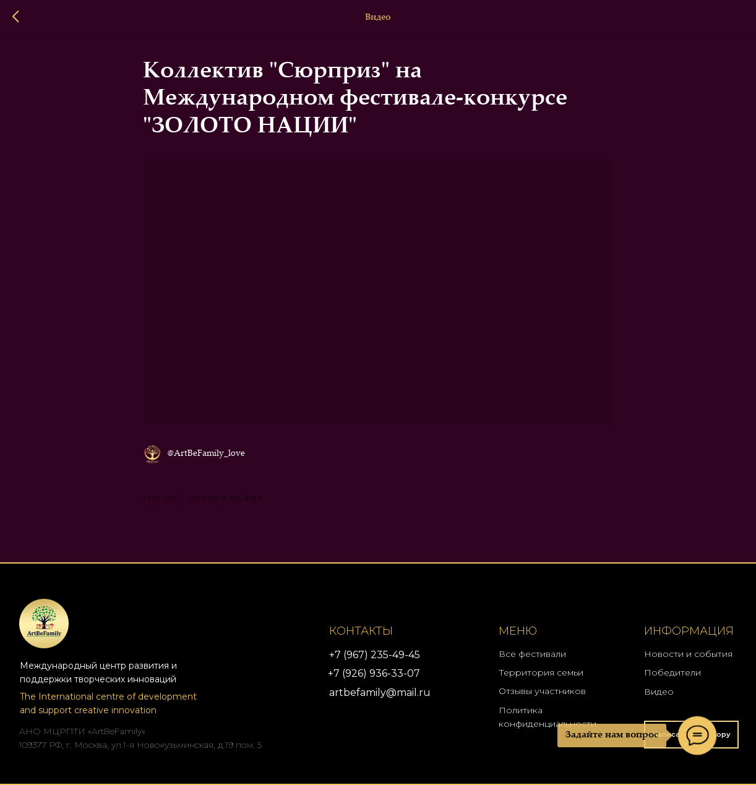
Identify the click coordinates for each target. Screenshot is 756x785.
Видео (659, 691)
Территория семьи (541, 672)
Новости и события (688, 653)
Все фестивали (532, 653)
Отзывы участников (542, 691)
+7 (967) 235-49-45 (374, 655)
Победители (672, 672)
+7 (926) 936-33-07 (374, 673)
